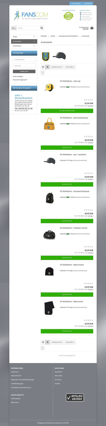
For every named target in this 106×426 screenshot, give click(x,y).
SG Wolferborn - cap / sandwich (73, 154)
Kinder (15, 37)
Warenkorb (58, 372)
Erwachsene (17, 46)
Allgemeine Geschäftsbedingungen (22, 380)
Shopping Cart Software (45, 423)
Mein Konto (58, 376)
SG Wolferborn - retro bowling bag (74, 118)
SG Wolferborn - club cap (70, 81)
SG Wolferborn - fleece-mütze (72, 265)
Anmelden (24, 71)
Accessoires (17, 41)
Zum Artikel (67, 147)
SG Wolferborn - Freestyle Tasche (73, 228)
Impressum (15, 372)
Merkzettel (87, 3)
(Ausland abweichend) (82, 87)
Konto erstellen (18, 76)
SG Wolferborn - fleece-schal (71, 301)
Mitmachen (15, 402)
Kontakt (57, 383)
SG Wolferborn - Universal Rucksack (74, 191)
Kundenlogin (75, 3)
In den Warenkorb (67, 111)
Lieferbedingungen (17, 383)
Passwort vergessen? (20, 80)
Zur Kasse (58, 380)
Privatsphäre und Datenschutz (21, 387)
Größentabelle (15, 398)
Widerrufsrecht (16, 376)
